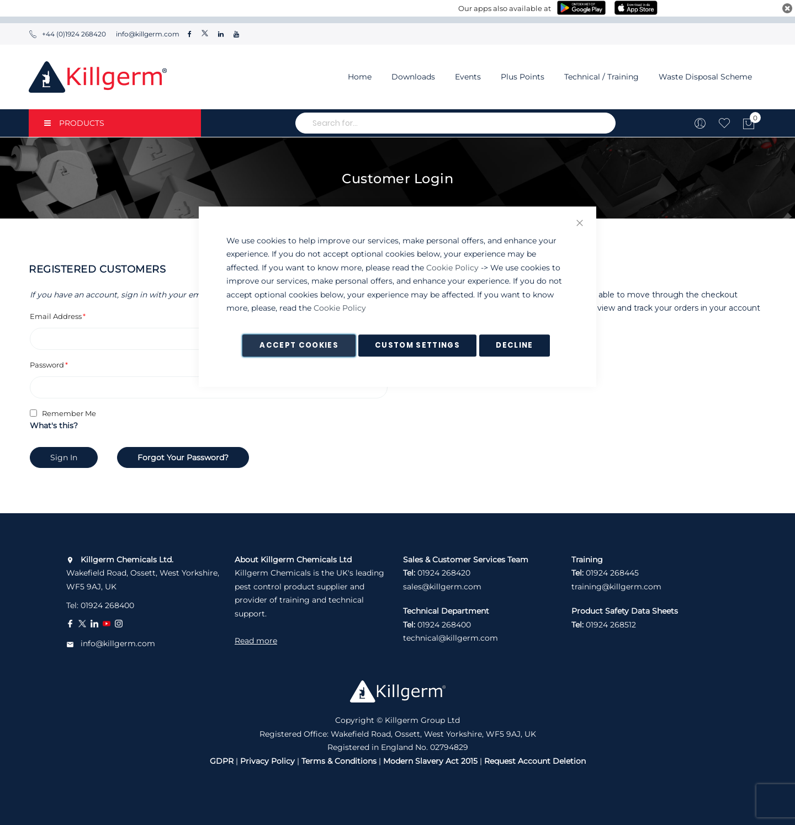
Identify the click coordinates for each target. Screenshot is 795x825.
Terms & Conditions (339, 761)
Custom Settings (417, 345)
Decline (514, 345)
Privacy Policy (267, 761)
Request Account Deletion (535, 761)
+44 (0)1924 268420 (67, 34)
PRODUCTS (74, 123)
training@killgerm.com (616, 587)
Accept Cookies (298, 345)
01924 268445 (612, 573)
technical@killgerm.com (450, 638)
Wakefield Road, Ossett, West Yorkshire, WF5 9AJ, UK (142, 573)
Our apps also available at (504, 8)
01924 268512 (611, 625)
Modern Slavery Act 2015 (430, 761)
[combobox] (455, 123)
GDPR (222, 761)
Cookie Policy (452, 268)
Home (360, 77)
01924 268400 (107, 605)
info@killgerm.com (146, 34)
